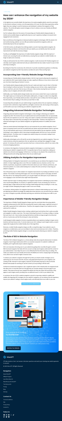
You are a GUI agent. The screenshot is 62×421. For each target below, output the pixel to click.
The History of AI (7, 384)
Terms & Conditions (8, 399)
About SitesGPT (7, 374)
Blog (4, 389)
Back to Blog (6, 12)
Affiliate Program (7, 376)
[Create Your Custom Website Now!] (31, 283)
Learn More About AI (8, 379)
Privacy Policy (6, 404)
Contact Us (6, 407)
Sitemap (5, 392)
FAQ (4, 402)
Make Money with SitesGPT (9, 381)
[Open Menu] (58, 2)
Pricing (5, 387)
